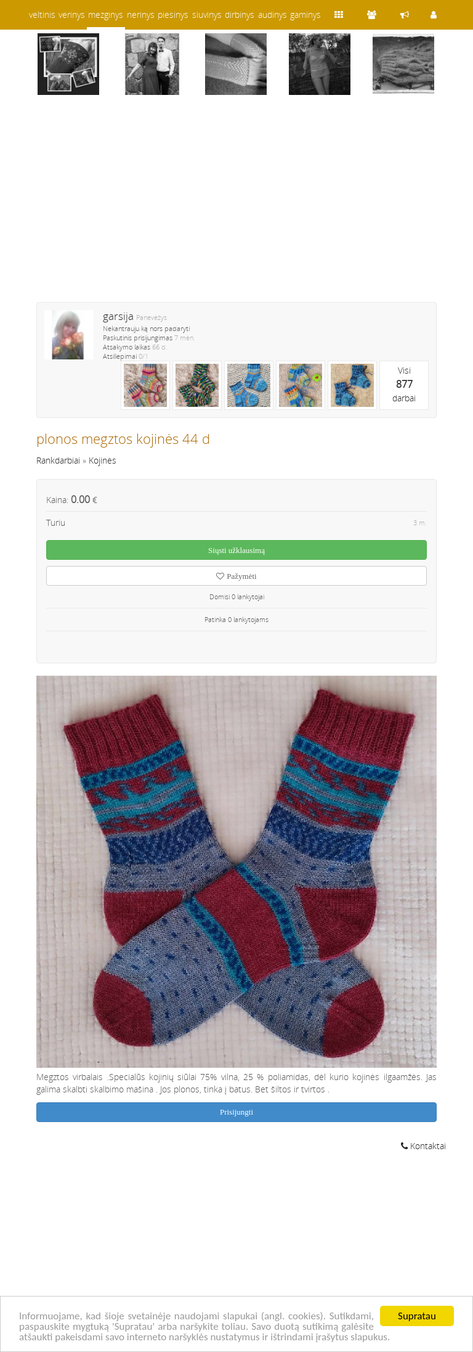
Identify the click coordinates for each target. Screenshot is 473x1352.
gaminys (305, 14)
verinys (72, 14)
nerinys (141, 14)
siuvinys (207, 14)
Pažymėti (236, 576)
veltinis (42, 14)
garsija (118, 316)
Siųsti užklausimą (236, 550)
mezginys (105, 14)
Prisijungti (236, 1112)
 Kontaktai (423, 1146)
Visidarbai (404, 384)
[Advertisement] (236, 206)
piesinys (173, 14)
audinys (272, 14)
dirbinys (239, 14)
